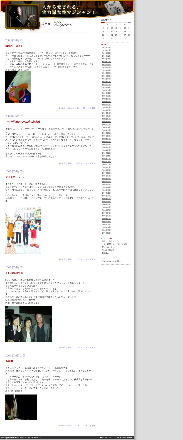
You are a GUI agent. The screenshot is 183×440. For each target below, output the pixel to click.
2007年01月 (106, 187)
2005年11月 (106, 227)
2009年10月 (106, 96)
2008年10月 (106, 130)
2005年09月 (106, 233)
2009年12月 (106, 90)
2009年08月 (106, 102)
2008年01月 (106, 156)
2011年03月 (106, 50)
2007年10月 (106, 164)
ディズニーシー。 (109, 247)
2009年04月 (106, 113)
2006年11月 (106, 193)
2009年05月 (106, 110)
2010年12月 (106, 56)
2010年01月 (106, 87)
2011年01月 (106, 53)
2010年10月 (106, 62)
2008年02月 (106, 153)
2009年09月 (106, 99)
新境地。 (105, 253)
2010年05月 (106, 76)
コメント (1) (89, 108)
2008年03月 (106, 150)
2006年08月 (106, 202)
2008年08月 (106, 136)
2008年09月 (106, 133)
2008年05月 (106, 144)
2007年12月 (106, 159)
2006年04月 (106, 213)
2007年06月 (106, 173)
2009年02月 (106, 119)
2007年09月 (106, 167)
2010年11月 (106, 59)
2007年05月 (106, 176)
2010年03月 (106, 82)
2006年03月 (106, 216)
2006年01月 (106, 221)
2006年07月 (106, 204)
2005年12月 (106, 224)
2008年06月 (106, 142)
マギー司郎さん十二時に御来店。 (115, 244)
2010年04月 (106, 79)
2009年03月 (106, 116)
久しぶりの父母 (108, 250)
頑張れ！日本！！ (109, 241)
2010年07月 (106, 70)
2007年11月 (106, 162)
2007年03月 (106, 182)
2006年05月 (106, 210)
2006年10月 (106, 196)
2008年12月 (106, 124)
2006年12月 (106, 190)
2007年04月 (106, 179)
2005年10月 (106, 230)
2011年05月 (106, 47)
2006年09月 (106, 199)
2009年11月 (106, 93)
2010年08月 (106, 67)
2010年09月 (106, 64)
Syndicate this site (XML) (111, 261)
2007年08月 (106, 170)
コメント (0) (89, 163)
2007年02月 (106, 184)
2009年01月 (106, 122)
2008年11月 (106, 127)
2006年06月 (106, 207)
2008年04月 (106, 147)
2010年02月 (106, 84)
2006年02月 (106, 219)
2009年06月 (106, 107)
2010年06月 (106, 73)
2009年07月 (106, 104)
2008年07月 (106, 139)
